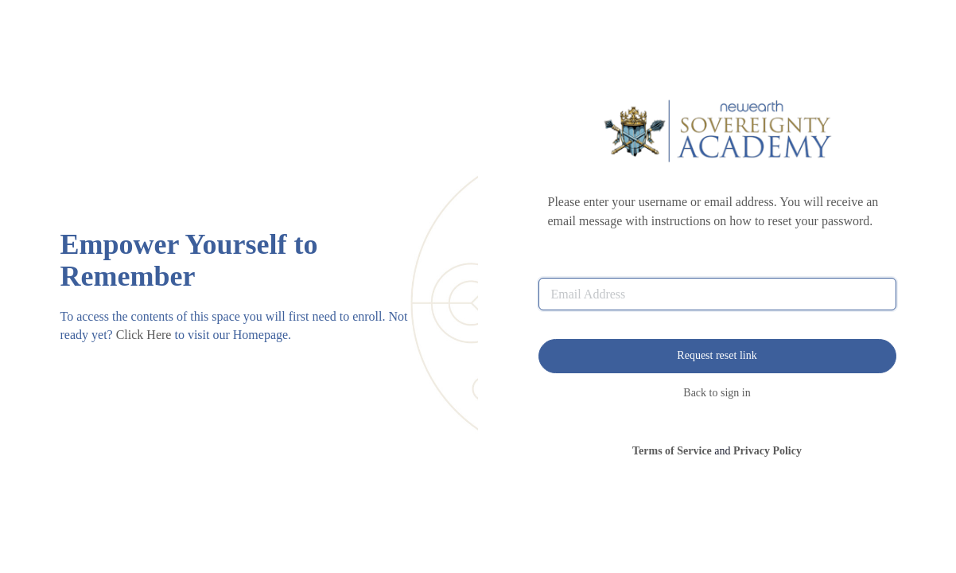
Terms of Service (672, 451)
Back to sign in (716, 393)
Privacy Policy (767, 451)
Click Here (144, 334)
